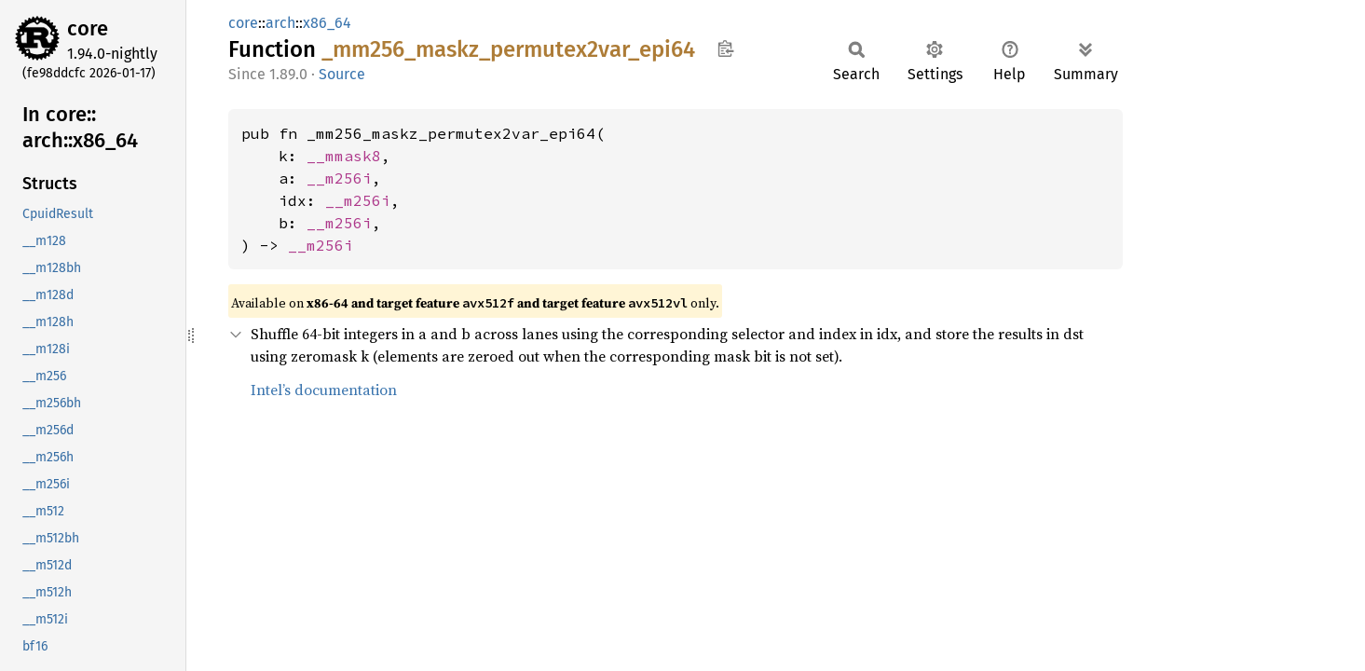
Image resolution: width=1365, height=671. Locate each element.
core (87, 28)
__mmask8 (344, 155)
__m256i (339, 178)
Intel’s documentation (324, 389)
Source (342, 74)
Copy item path (725, 48)
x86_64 (327, 23)
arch (280, 23)
